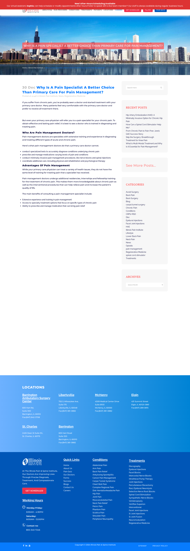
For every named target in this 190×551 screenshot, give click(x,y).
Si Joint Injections (137, 503)
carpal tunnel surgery (135, 204)
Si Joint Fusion (135, 506)
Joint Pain (97, 486)
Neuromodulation (137, 509)
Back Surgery (132, 198)
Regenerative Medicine (74, 96)
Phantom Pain (99, 498)
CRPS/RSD (131, 214)
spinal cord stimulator (135, 255)
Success (67, 470)
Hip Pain (96, 483)
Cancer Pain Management (104, 467)
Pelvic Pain (98, 495)
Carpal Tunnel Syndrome (104, 470)
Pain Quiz (67, 460)
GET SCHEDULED (34, 480)
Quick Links (71, 448)
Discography (134, 455)
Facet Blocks (135, 461)
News (61, 96)
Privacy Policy (160, 535)
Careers (67, 479)
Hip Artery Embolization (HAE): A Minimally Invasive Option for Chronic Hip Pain (144, 118)
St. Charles (29, 415)
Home (24, 68)
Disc (128, 217)
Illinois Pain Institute (35, 68)
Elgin (134, 384)
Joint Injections (136, 471)
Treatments (131, 258)
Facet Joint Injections (135, 223)
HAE (128, 227)
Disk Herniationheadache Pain (106, 479)
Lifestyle (129, 233)
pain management (134, 249)
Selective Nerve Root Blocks (142, 480)
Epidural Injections (134, 220)
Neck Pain (130, 239)
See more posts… (141, 165)
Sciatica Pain (98, 502)
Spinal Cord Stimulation (140, 484)
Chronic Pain (131, 208)
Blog (128, 201)
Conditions (130, 211)
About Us (67, 457)
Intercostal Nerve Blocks (140, 465)
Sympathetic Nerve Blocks (141, 487)
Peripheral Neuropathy (103, 508)
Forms (66, 467)
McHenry (101, 384)
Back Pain (130, 195)
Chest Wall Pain (100, 473)
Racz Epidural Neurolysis (140, 477)
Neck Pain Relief (100, 492)
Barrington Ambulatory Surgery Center (36, 387)
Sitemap (142, 535)
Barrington (66, 415)
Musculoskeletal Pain (102, 489)
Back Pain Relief (100, 460)
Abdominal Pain (100, 454)
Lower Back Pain (133, 236)
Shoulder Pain (99, 505)
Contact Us (68, 476)
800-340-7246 (33, 519)
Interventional (135, 496)
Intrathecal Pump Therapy (141, 468)
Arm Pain (97, 457)
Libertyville (66, 384)
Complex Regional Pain (103, 476)
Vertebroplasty (136, 490)
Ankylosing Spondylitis (103, 464)
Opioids (129, 246)
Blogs (66, 473)
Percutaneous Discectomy (141, 474)
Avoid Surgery (132, 192)
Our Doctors (69, 464)
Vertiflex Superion (137, 493)
